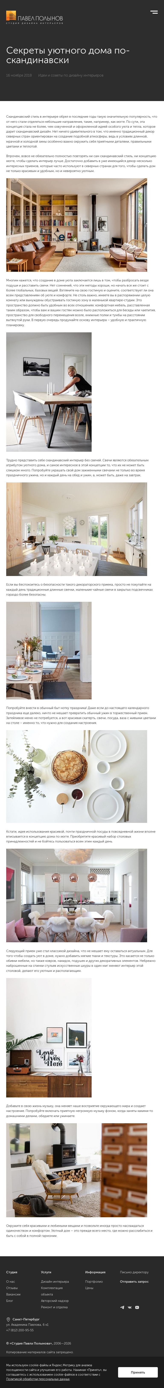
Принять (138, 1372)
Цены (89, 1288)
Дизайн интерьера (55, 1282)
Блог (9, 1301)
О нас (10, 1282)
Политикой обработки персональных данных (38, 1379)
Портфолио (94, 1282)
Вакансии (13, 1294)
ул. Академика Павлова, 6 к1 (27, 1325)
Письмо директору (134, 1272)
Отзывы (12, 1288)
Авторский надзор (55, 1301)
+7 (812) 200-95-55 (20, 1330)
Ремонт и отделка (54, 1307)
